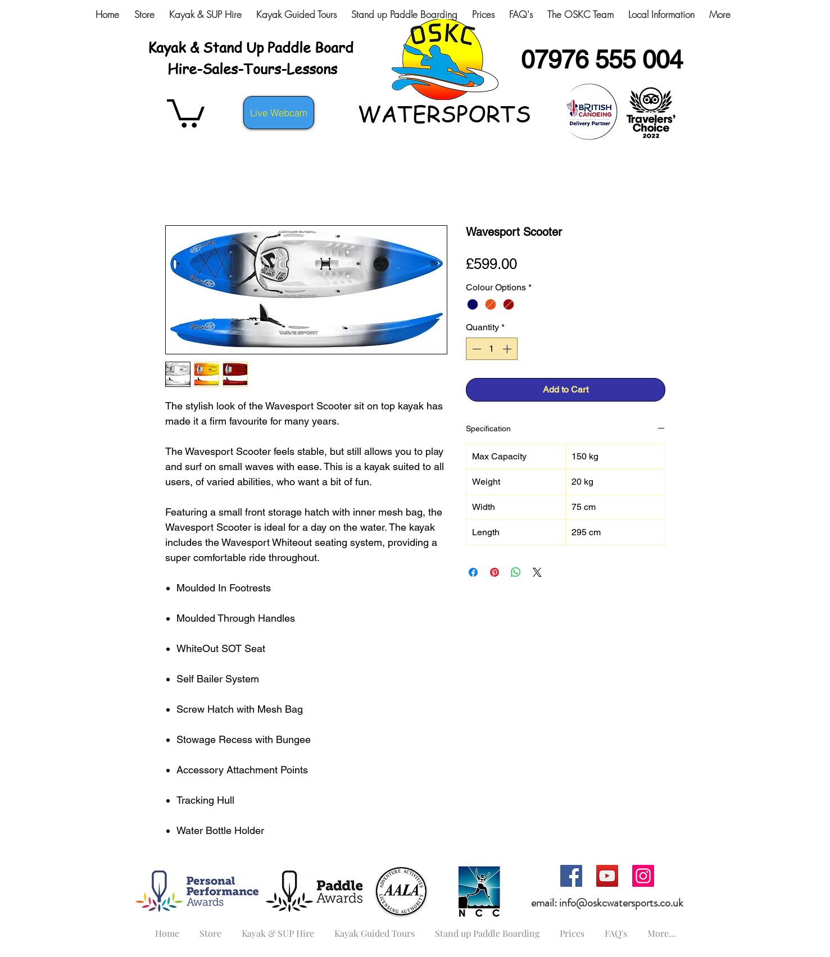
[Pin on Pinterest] (494, 572)
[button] (186, 111)
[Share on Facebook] (473, 572)
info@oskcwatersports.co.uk (621, 903)
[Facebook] (571, 876)
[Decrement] (475, 348)
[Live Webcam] (278, 112)
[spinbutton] (491, 348)
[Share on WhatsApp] (516, 572)
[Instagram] (643, 876)
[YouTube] (607, 876)
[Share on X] (537, 572)
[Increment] (508, 348)
